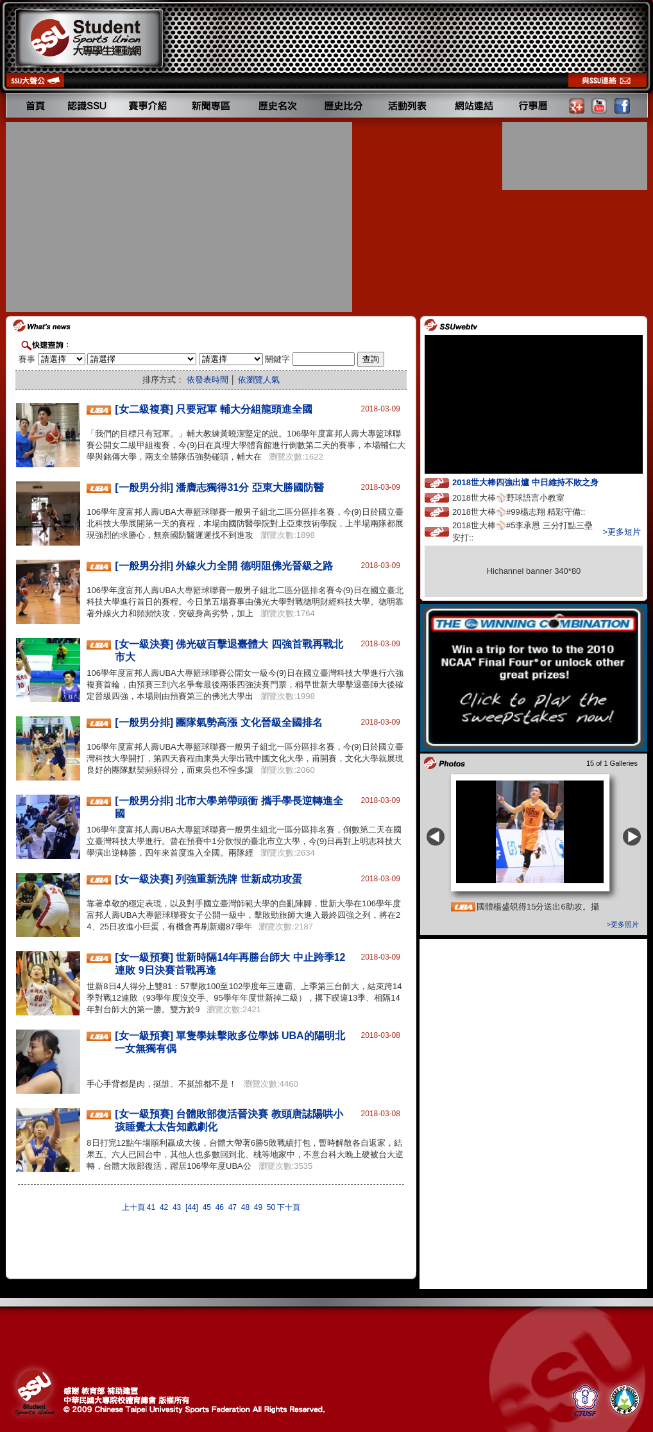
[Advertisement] (180, 217)
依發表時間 (207, 379)
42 (164, 1207)
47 (232, 1207)
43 (177, 1207)
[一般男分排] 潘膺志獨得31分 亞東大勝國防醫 (219, 487)
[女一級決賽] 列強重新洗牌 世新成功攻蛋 (208, 879)
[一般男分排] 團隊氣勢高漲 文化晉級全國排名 (219, 722)
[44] (191, 1207)
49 (258, 1207)
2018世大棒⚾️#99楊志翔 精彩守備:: (530, 511)
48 (245, 1207)
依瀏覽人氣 (259, 379)
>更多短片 (621, 532)
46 (220, 1207)
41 (151, 1207)
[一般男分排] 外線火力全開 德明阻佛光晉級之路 (224, 565)
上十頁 (133, 1207)
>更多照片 (623, 924)
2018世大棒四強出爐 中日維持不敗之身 (537, 481)
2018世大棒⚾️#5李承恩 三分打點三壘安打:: (522, 531)
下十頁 (288, 1207)
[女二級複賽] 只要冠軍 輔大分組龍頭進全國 (213, 409)
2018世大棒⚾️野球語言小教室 (520, 497)
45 (207, 1207)
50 (271, 1207)
